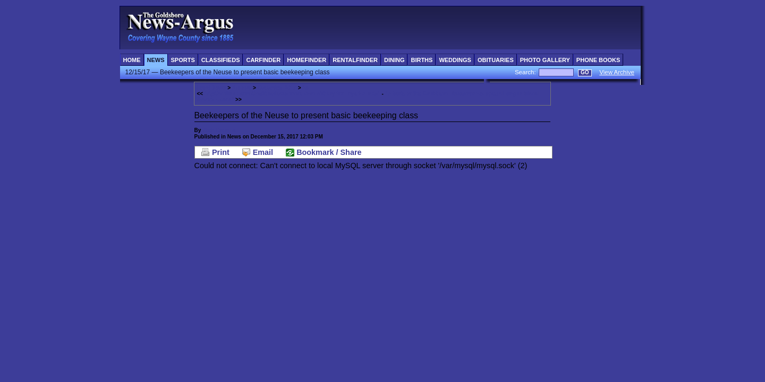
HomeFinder (306, 60)
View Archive (616, 72)
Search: (526, 72)
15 (305, 88)
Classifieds (220, 60)
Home (132, 60)
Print (221, 152)
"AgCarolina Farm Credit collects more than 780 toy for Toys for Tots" (292, 94)
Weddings (455, 60)
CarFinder (263, 60)
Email (263, 152)
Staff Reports (219, 130)
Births (421, 60)
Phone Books (598, 60)
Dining (394, 60)
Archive (242, 88)
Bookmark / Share (328, 152)
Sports (183, 60)
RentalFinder (355, 60)
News (156, 60)
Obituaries (496, 60)
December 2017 (277, 88)
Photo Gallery (545, 60)
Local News (211, 88)
